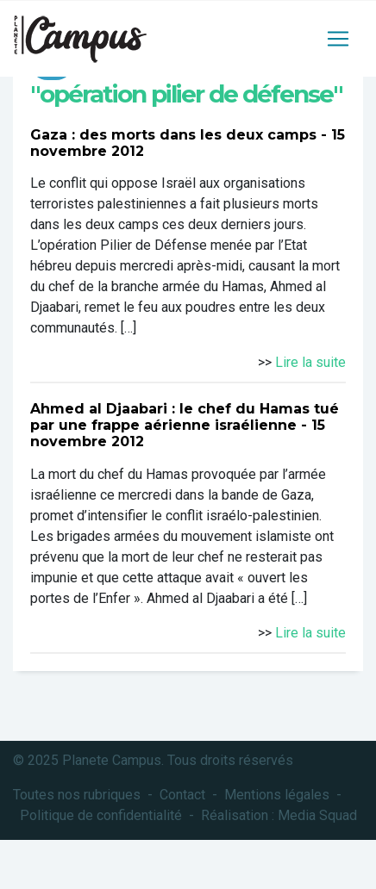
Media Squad (317, 815)
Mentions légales (276, 794)
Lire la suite (310, 362)
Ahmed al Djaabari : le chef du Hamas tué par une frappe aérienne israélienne (184, 417)
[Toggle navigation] (338, 39)
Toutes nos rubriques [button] (77, 794)
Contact (182, 794)
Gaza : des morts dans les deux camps (173, 135)
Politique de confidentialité (101, 815)
